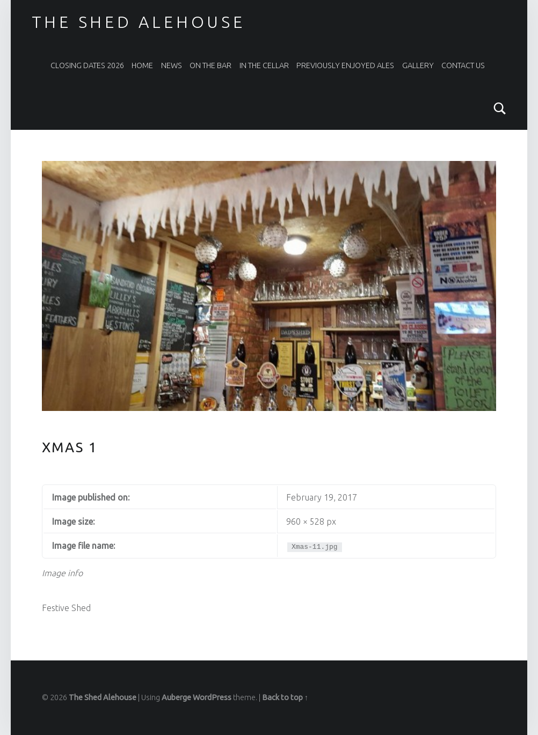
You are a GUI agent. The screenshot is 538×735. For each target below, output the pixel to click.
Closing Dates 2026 (87, 65)
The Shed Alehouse (138, 22)
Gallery (418, 65)
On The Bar (210, 65)
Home (142, 65)
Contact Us (463, 65)
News (171, 65)
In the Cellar (264, 65)
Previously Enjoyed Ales (345, 65)
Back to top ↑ (285, 697)
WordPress (212, 697)
